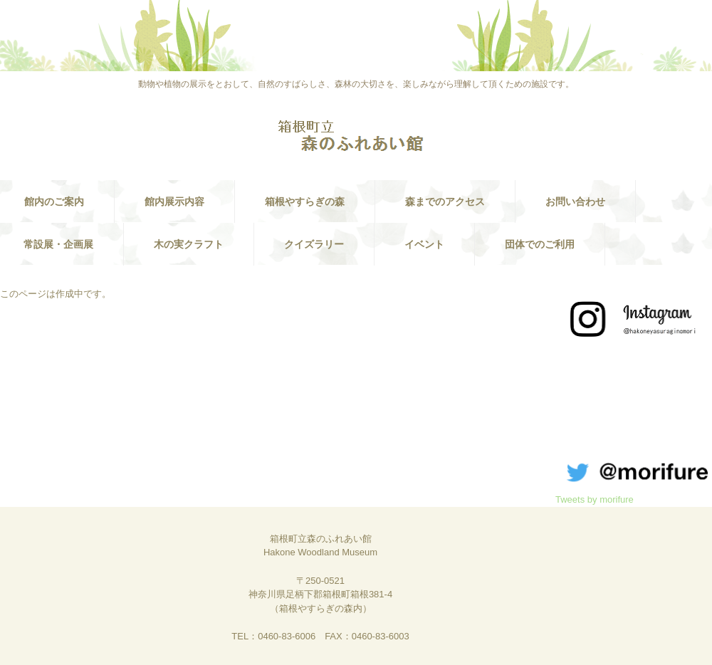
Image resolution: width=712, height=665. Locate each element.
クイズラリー (314, 244)
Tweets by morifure (594, 499)
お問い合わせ (575, 201)
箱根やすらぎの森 (305, 201)
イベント (424, 244)
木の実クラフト (189, 244)
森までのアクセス (445, 201)
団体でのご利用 (540, 244)
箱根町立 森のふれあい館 (356, 136)
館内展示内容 (174, 201)
